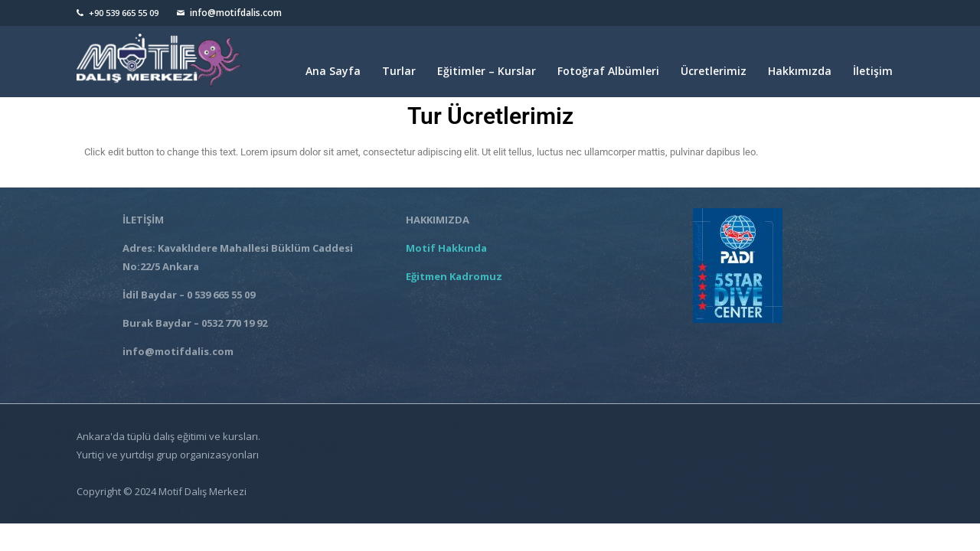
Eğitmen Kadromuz (454, 276)
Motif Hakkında (449, 248)
